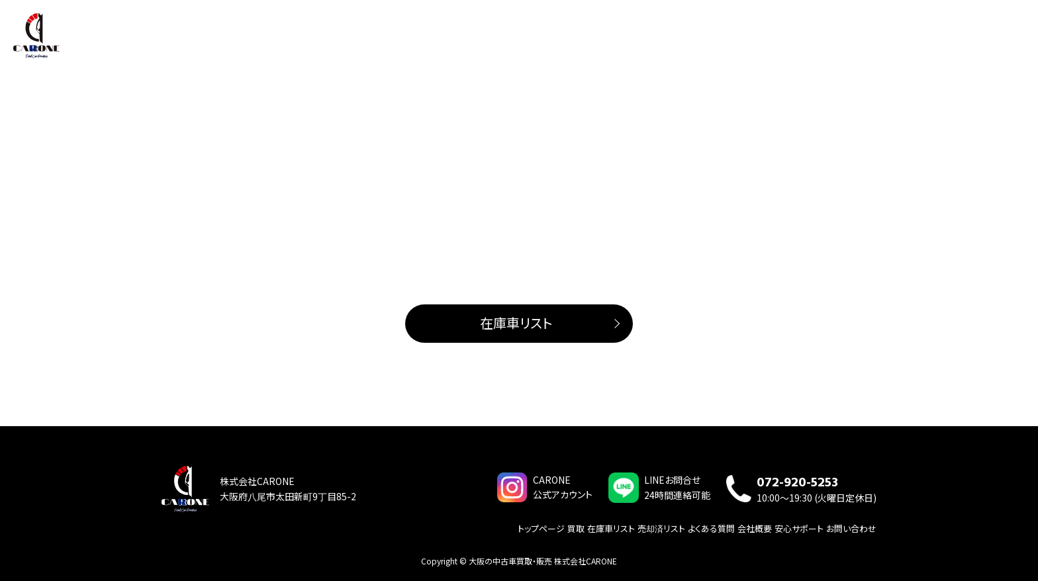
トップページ (688, 38)
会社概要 (878, 38)
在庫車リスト (778, 38)
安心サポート (799, 527)
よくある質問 (932, 38)
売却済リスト (661, 527)
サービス (831, 38)
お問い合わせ (996, 38)
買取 (733, 38)
